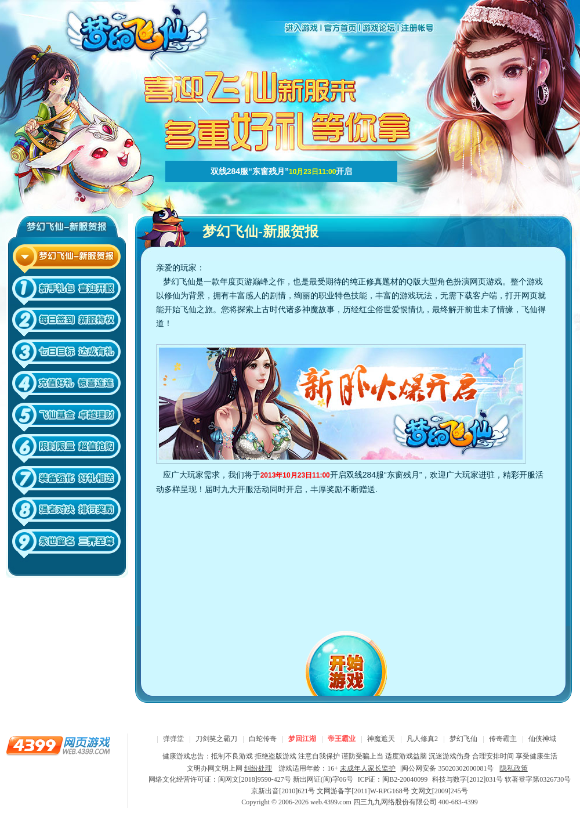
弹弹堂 (173, 739)
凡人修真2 (422, 739)
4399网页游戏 (58, 745)
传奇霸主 (503, 739)
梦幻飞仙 (463, 739)
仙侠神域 (542, 739)
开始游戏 (353, 660)
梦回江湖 (302, 739)
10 (67, 546)
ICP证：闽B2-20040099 (393, 779)
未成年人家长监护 (368, 768)
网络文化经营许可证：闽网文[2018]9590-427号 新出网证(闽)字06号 (250, 779)
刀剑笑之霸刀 (216, 739)
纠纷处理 (258, 768)
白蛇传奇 (263, 739)
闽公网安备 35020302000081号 (447, 768)
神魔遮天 (381, 739)
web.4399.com (330, 802)
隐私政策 (514, 768)
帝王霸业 (342, 739)
